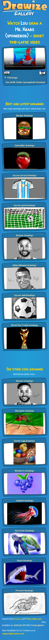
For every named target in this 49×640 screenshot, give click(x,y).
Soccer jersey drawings (24, 175)
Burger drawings (24, 115)
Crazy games (37, 625)
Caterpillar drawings (24, 145)
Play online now (34, 619)
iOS (24, 625)
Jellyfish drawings (24, 500)
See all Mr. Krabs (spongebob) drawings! (25, 82)
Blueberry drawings (24, 471)
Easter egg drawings (24, 441)
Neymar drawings (24, 235)
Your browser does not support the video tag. (24, 58)
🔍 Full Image (11, 77)
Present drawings (24, 590)
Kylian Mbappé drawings (24, 265)
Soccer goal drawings (24, 205)
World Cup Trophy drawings (24, 325)
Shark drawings (24, 560)
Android (17, 625)
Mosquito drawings (24, 411)
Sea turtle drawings (24, 530)
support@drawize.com (13, 633)
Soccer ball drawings (24, 295)
